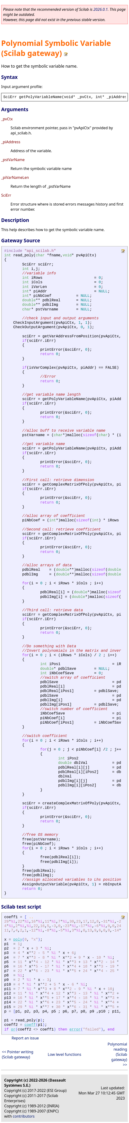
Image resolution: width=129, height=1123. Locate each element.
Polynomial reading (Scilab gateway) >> (117, 1054)
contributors (24, 1116)
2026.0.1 (100, 9)
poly (17, 940)
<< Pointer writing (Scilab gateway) (17, 1054)
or (13, 1029)
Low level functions (64, 1054)
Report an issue (25, 1038)
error (75, 1029)
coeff (30, 1025)
